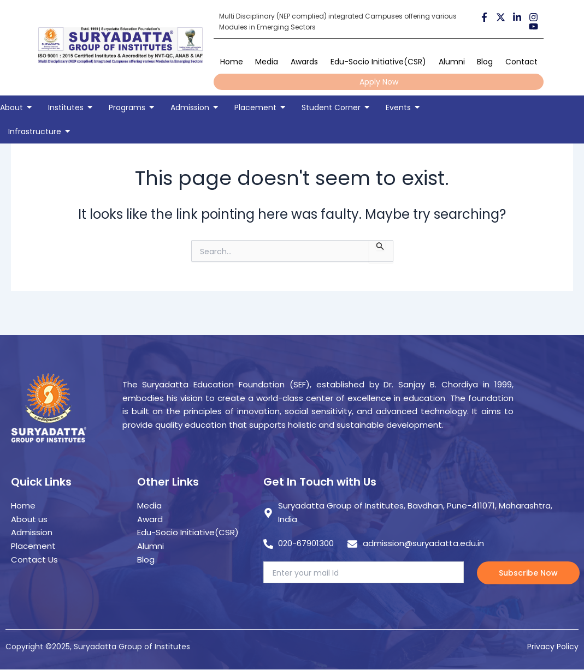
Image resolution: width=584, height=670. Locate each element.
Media (266, 61)
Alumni (452, 61)
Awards (304, 61)
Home (231, 61)
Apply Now (378, 81)
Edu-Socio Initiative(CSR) (378, 61)
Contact (521, 61)
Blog (485, 61)
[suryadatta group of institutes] (120, 45)
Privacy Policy (553, 646)
